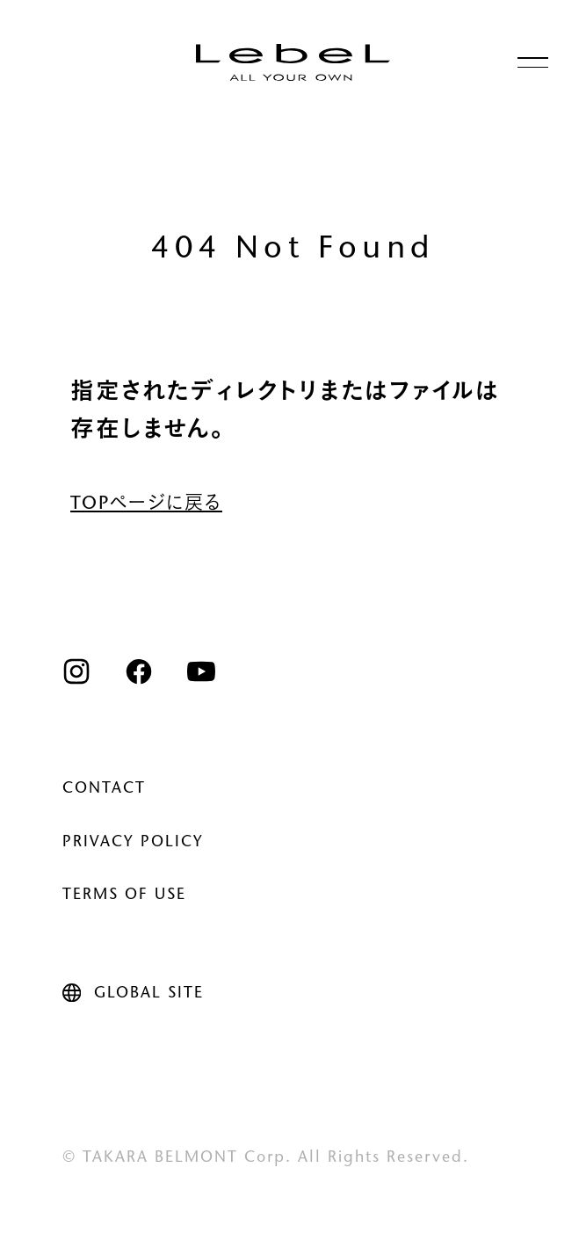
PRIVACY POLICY (133, 843)
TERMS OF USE (124, 895)
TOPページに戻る (146, 504)
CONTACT (104, 789)
